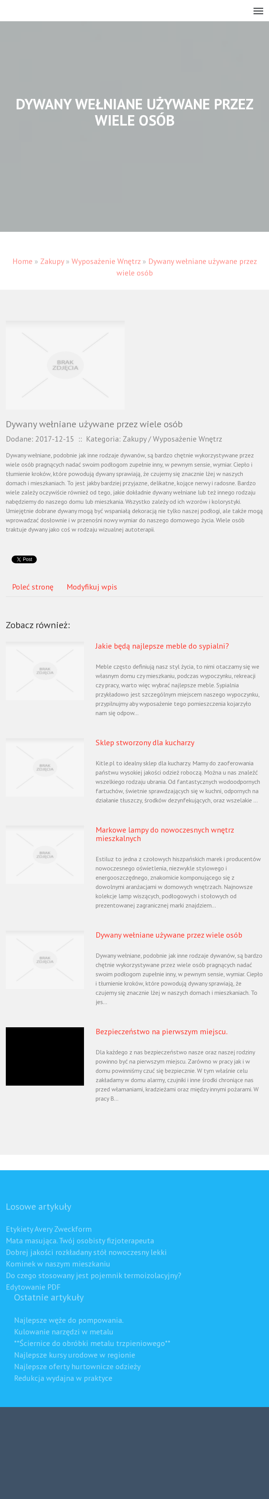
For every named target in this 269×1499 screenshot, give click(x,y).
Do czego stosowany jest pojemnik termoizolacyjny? (93, 1286)
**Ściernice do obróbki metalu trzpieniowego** (103, 1343)
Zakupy (52, 272)
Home (22, 272)
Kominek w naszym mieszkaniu (58, 1275)
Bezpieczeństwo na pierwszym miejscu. (162, 1032)
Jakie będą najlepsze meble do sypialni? (162, 646)
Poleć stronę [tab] (32, 587)
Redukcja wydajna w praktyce (74, 1378)
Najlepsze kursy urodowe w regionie (85, 1355)
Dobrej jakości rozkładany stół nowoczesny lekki (86, 1263)
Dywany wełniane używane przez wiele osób (169, 935)
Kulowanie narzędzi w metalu (74, 1332)
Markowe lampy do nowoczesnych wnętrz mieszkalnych (165, 834)
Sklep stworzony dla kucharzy (145, 743)
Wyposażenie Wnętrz (106, 272)
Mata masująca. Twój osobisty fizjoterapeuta (80, 1251)
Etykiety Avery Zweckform (49, 1240)
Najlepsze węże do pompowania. (79, 1320)
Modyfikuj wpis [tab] (92, 587)
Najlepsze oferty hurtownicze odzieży (88, 1366)
